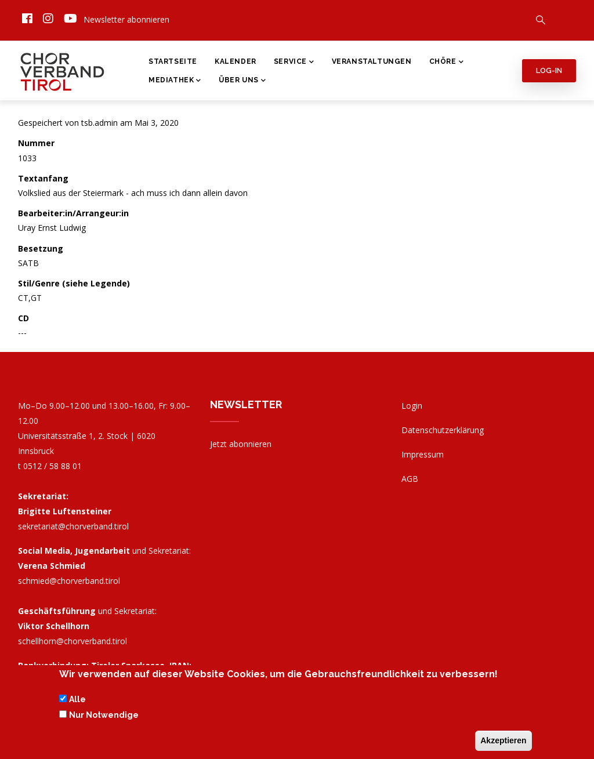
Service (294, 62)
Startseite (172, 61)
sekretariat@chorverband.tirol (73, 526)
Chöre (446, 62)
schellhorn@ (72, 641)
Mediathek (174, 81)
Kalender (235, 61)
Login (411, 405)
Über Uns (242, 81)
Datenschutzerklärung (442, 429)
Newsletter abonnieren (126, 19)
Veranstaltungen (372, 61)
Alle (77, 702)
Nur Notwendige (104, 717)
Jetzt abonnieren (240, 443)
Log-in (549, 70)
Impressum (422, 454)
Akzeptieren (503, 743)
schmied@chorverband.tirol (69, 580)
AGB (409, 478)
